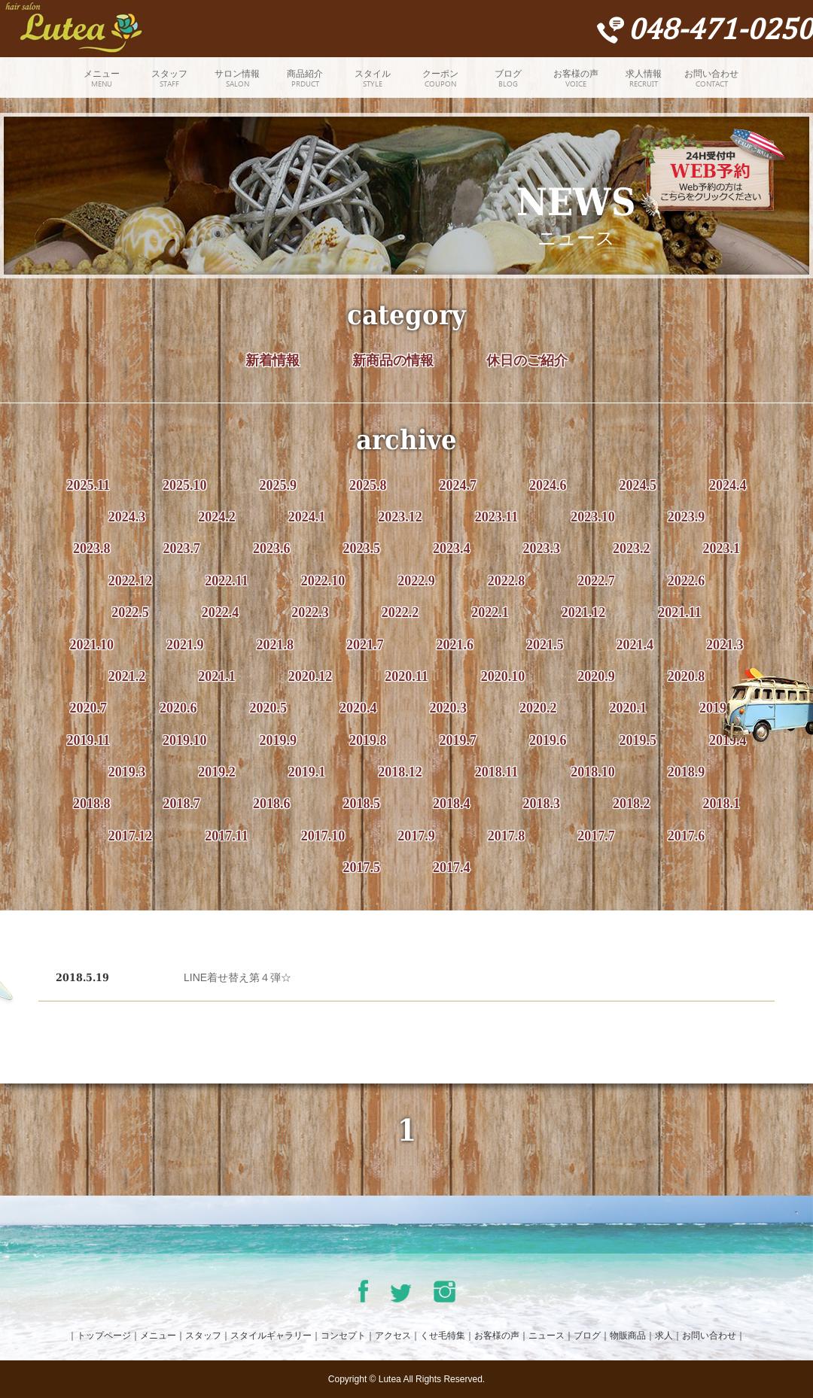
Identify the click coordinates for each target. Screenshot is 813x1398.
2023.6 (272, 548)
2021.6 (455, 644)
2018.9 (686, 772)
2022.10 (323, 580)
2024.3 (127, 516)
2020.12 (310, 676)
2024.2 (217, 516)
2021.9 (185, 644)
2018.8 (92, 803)
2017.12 (130, 835)
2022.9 (416, 580)
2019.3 (127, 772)
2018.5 (362, 803)
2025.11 (88, 485)
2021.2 (127, 676)
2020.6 (178, 708)
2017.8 (506, 835)
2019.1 (307, 772)
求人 (664, 1335)
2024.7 (458, 485)
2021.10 (92, 644)
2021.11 (680, 612)
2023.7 (182, 548)
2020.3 (448, 708)
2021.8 (275, 644)
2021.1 (217, 676)
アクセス (393, 1335)
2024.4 (728, 485)
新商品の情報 (393, 360)
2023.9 (686, 516)
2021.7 (365, 644)
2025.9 (278, 485)
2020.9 (596, 676)
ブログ (508, 79)
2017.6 (686, 835)
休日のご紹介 (527, 360)
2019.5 (638, 740)
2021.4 (635, 644)
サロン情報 (237, 79)
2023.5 (362, 548)
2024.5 (638, 485)
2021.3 (725, 644)
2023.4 (451, 548)
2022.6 (686, 580)
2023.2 (631, 548)
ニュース (546, 1335)
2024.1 (307, 516)
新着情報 (272, 360)
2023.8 (92, 548)
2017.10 (323, 835)
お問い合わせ (711, 79)
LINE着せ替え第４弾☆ (237, 977)
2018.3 (542, 803)
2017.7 (596, 835)
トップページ (104, 1335)
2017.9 (416, 835)
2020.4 (358, 708)
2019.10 (185, 740)
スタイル (372, 79)
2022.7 (596, 580)
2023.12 (400, 516)
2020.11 (406, 676)
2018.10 (593, 772)
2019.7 (458, 740)
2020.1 (628, 708)
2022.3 (310, 612)
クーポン (440, 79)
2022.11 (226, 580)
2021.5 (545, 644)
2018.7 (182, 803)
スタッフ (169, 79)
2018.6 (272, 803)
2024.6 (548, 485)
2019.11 (88, 740)
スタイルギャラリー (271, 1335)
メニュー (102, 79)
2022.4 (220, 612)
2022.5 (130, 612)
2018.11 (497, 772)
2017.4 (451, 867)
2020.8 (686, 676)
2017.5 (362, 867)
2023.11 (497, 516)
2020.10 (503, 676)
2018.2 (631, 803)
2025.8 (368, 485)
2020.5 (269, 708)
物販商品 (628, 1335)
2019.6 (548, 740)
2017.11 (226, 835)
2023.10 (593, 516)
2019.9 (278, 740)
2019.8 (368, 740)
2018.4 (451, 803)
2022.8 (506, 580)
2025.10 (185, 485)
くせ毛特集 (442, 1335)
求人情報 (644, 79)
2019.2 (217, 772)
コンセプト (343, 1335)
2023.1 (722, 548)
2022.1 (490, 612)
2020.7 (89, 708)
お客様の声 (576, 79)
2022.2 (400, 612)
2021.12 (584, 612)
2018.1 (722, 803)
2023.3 (542, 548)
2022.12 (130, 580)
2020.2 (538, 708)
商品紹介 (305, 79)
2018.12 (400, 772)
